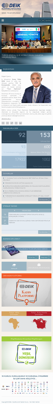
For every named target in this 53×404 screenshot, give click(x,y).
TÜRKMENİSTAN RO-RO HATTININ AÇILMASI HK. (19, 183)
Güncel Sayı (31, 257)
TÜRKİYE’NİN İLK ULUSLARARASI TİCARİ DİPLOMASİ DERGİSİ (26, 249)
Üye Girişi (48, 20)
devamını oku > (6, 119)
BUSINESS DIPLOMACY (11, 239)
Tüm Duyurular (43, 199)
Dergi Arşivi (44, 257)
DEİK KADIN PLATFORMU (12, 276)
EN (43, 20)
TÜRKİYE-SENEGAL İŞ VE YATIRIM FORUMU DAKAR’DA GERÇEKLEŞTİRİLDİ (22, 56)
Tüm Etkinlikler (43, 232)
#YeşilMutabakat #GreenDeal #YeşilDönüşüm (26, 339)
